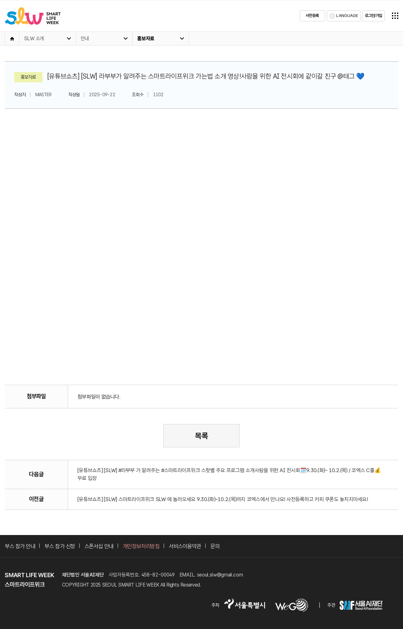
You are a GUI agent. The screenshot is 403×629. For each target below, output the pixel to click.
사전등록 (312, 15)
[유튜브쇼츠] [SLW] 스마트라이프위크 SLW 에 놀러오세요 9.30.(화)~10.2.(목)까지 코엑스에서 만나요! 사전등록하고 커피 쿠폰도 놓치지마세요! (222, 499)
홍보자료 (145, 38)
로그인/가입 (373, 15)
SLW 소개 (34, 38)
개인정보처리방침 (141, 546)
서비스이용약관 (185, 546)
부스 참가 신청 (59, 546)
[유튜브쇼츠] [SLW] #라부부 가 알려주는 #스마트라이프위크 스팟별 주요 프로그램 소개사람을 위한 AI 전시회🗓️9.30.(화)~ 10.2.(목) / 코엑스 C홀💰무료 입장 (229, 474)
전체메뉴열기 (395, 16)
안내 (85, 38)
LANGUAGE (347, 15)
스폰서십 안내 (98, 546)
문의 (214, 546)
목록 (201, 435)
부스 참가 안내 (20, 546)
